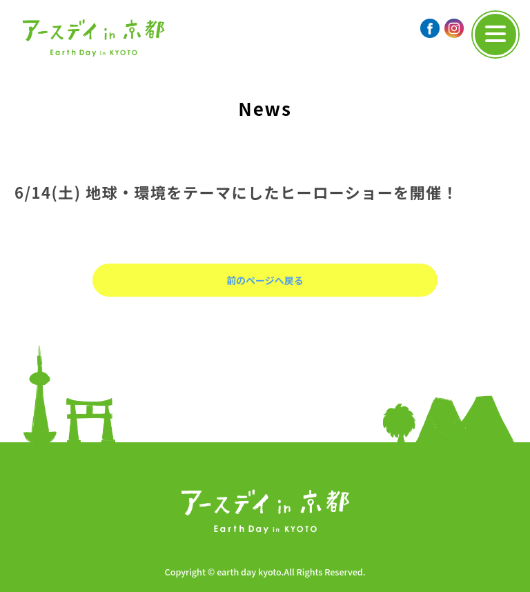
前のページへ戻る (265, 280)
